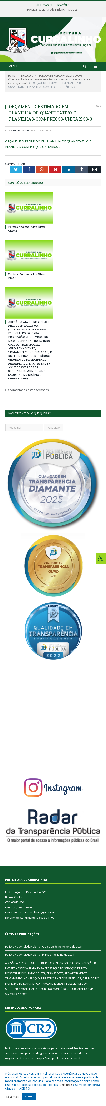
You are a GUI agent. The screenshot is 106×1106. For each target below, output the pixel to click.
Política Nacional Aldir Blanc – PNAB (27, 954)
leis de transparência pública (43, 1058)
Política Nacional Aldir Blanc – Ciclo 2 (52, 9)
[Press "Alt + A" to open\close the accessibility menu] (101, 558)
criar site (30, 1048)
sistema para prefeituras (56, 1048)
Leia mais (66, 1085)
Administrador (20, 130)
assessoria (12, 1053)
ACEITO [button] (28, 1096)
